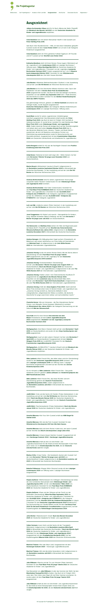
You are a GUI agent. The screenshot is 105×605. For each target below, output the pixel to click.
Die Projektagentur (25, 6)
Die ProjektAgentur (24, 12)
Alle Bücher (62, 12)
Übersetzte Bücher (72, 12)
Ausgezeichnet (52, 12)
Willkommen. (13, 12)
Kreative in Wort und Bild (39, 12)
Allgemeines (83, 12)
